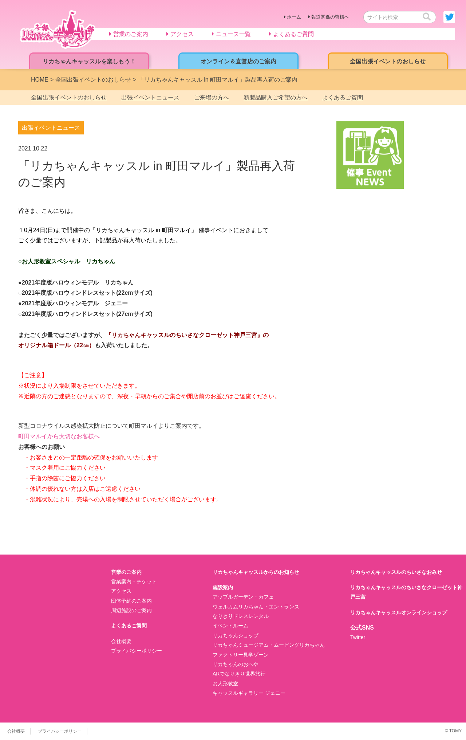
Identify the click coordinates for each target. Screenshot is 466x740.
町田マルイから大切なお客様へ (59, 436)
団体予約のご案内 (131, 601)
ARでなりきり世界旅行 (239, 674)
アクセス (121, 591)
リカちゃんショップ (235, 635)
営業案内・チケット (134, 581)
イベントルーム (230, 626)
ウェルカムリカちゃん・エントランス (256, 607)
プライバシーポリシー (136, 651)
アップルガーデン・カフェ (243, 597)
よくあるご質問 (342, 97)
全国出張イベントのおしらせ (69, 97)
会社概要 (121, 641)
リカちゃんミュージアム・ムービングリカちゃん (269, 645)
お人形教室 (225, 683)
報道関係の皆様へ (330, 17)
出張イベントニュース (150, 97)
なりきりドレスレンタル (241, 616)
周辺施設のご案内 (131, 610)
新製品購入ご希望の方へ (276, 97)
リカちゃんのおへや (235, 664)
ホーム (294, 17)
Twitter (357, 637)
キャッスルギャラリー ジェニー (249, 693)
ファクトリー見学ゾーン (241, 655)
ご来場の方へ (211, 97)
